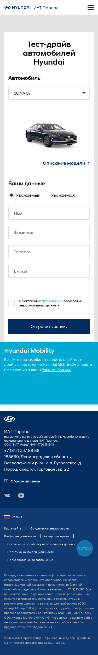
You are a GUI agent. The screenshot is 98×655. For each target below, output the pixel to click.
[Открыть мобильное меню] (91, 7)
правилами (52, 301)
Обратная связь (22, 481)
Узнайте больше (56, 369)
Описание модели (66, 163)
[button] (9, 419)
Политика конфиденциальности (30, 552)
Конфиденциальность (20, 536)
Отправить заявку (49, 326)
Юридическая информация (49, 528)
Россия (13, 517)
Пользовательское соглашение (30, 560)
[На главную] (17, 7)
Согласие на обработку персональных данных (41, 544)
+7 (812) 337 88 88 (21, 450)
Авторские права (56, 536)
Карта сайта (12, 528)
